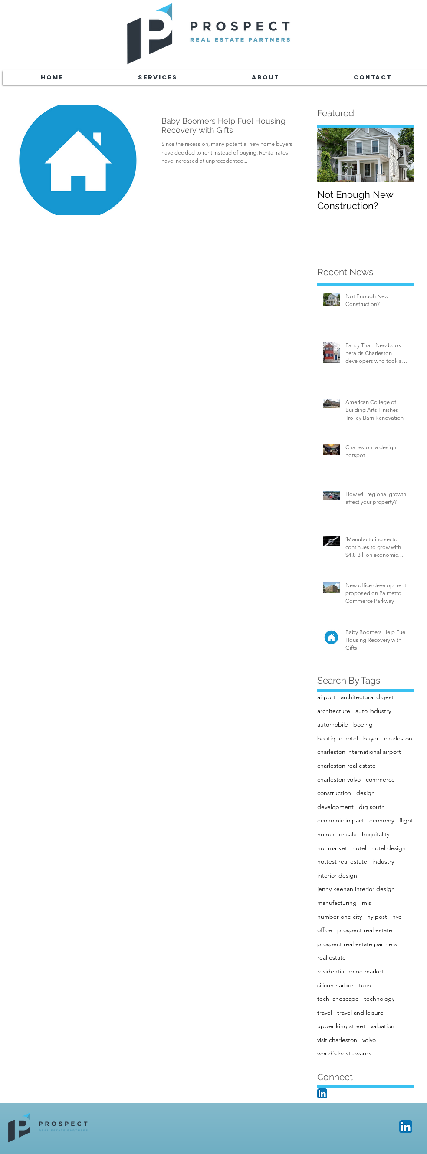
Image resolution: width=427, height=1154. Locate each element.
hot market (332, 848)
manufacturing (337, 903)
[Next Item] (400, 155)
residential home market (350, 971)
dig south (372, 807)
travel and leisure (360, 1012)
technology (379, 999)
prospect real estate (364, 930)
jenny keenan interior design (356, 889)
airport (326, 697)
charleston (398, 738)
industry (383, 861)
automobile (332, 724)
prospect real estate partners (357, 944)
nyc (396, 917)
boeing (363, 724)
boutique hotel (337, 738)
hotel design (388, 848)
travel (324, 1012)
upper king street (341, 1026)
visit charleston (337, 1040)
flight (406, 820)
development (335, 807)
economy (381, 820)
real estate (331, 957)
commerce (380, 779)
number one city (339, 917)
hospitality (375, 834)
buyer (371, 738)
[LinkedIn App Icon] (322, 1093)
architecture (333, 711)
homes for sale (337, 834)
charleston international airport (359, 752)
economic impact (340, 820)
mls (366, 903)
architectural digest (367, 697)
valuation (382, 1026)
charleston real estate (346, 765)
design (365, 793)
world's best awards (344, 1053)
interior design (337, 875)
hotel (359, 848)
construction (334, 793)
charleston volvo (339, 779)
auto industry (373, 711)
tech (365, 985)
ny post (377, 917)
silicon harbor (335, 985)
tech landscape (338, 999)
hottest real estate (342, 861)
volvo (369, 1040)
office (324, 930)
